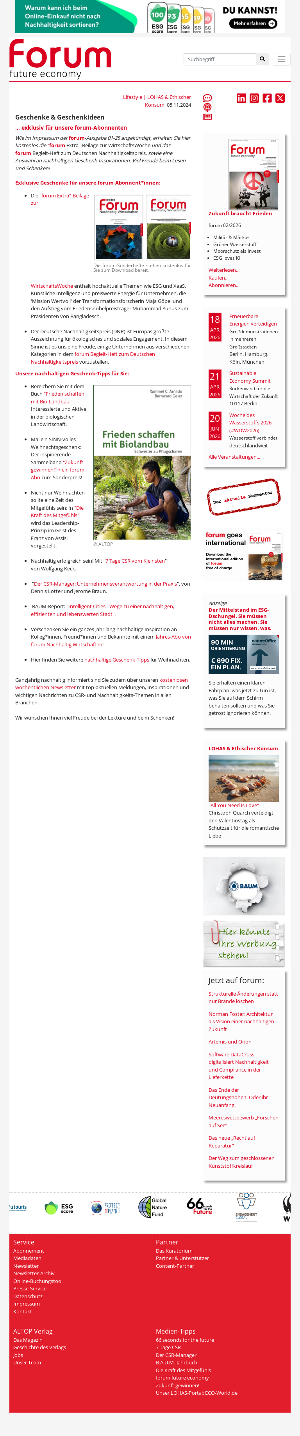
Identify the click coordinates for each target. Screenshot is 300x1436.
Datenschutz (28, 1296)
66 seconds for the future (185, 1339)
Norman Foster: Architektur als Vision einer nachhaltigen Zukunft (241, 1021)
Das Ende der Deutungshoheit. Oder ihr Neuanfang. (238, 1097)
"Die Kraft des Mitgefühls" (57, 511)
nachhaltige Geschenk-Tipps (116, 659)
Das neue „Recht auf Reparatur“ (232, 1141)
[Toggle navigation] (282, 59)
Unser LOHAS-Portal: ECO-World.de (197, 1392)
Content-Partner (175, 1265)
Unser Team (27, 1362)
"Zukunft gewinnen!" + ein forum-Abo (58, 470)
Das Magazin (28, 1339)
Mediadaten (27, 1258)
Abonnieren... (224, 285)
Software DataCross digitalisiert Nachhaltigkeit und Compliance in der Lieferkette (239, 1066)
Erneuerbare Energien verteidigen (253, 320)
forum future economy (182, 1377)
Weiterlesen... (224, 269)
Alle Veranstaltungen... (234, 456)
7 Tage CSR (168, 1347)
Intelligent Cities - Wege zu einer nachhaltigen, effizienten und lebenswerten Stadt (102, 610)
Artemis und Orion (230, 1041)
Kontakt (22, 1311)
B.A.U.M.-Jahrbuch (176, 1362)
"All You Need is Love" (234, 805)
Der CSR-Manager (176, 1355)
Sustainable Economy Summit (250, 377)
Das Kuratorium (174, 1250)
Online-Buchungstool (37, 1281)
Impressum (26, 1303)
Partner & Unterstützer (182, 1258)
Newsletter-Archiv (34, 1273)
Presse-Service (29, 1288)
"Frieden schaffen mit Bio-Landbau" (57, 397)
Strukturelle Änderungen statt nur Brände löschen (243, 997)
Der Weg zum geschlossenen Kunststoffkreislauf (242, 1161)
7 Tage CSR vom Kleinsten (135, 560)
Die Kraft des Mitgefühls (183, 1370)
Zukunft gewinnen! (177, 1385)
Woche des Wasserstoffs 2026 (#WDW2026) (250, 423)
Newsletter (26, 1265)
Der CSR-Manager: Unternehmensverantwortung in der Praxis (105, 583)
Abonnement (28, 1250)
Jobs (18, 1355)
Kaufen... (219, 277)
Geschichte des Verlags (39, 1347)
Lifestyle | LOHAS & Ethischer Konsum (157, 100)
